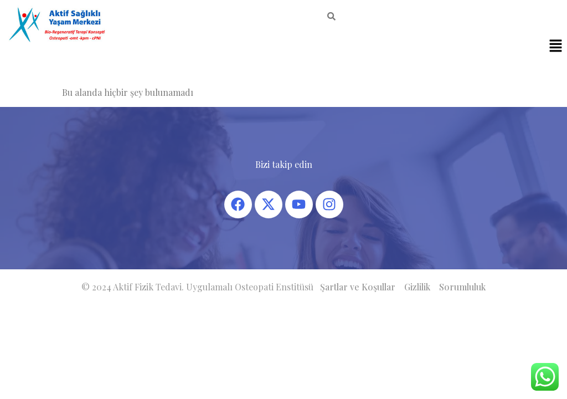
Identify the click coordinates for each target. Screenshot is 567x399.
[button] (556, 46)
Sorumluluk (462, 287)
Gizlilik (417, 287)
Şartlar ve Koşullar (357, 287)
